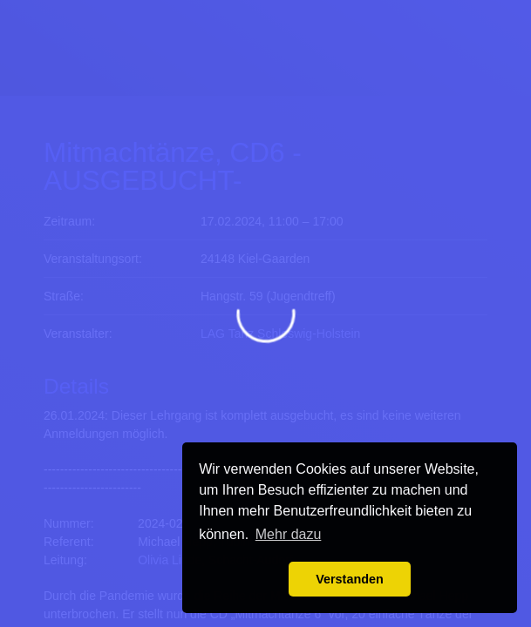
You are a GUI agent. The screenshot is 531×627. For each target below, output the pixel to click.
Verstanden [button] (350, 579)
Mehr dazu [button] (288, 534)
